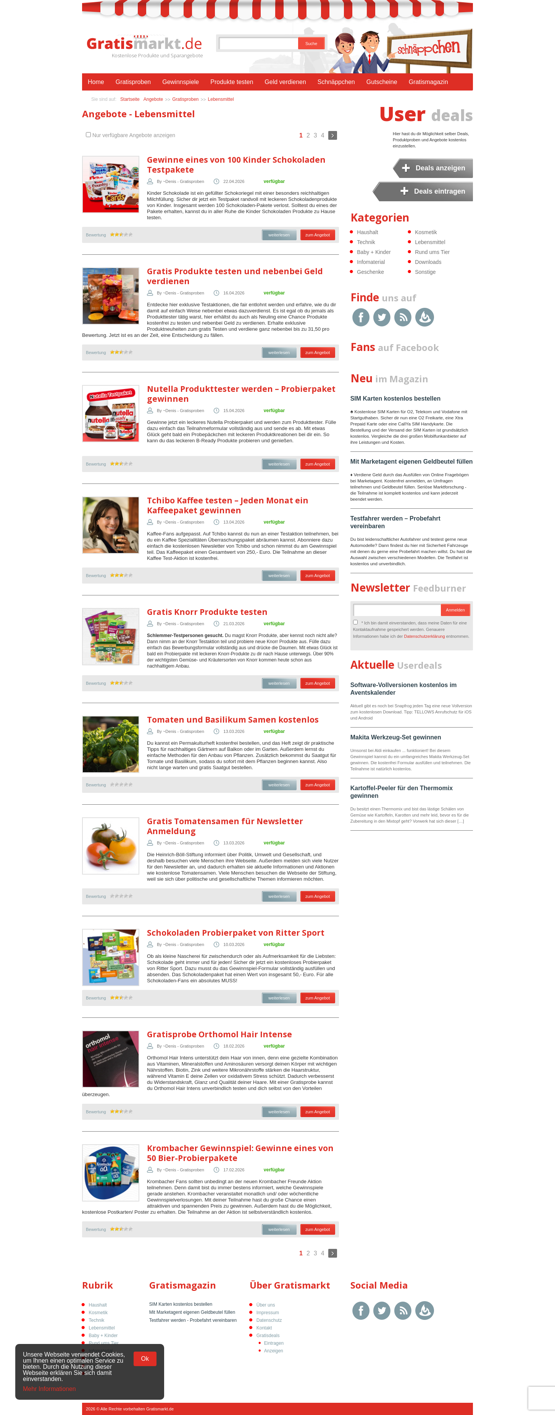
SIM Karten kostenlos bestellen (395, 398)
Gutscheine (381, 82)
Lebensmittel (221, 99)
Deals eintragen (439, 191)
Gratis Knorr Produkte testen (207, 611)
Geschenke (370, 272)
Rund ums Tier (432, 252)
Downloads (428, 262)
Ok (145, 1358)
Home (96, 82)
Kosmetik (426, 232)
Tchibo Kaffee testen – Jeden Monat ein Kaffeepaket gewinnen (227, 505)
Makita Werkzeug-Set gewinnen (395, 737)
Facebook (360, 317)
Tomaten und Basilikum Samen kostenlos (233, 719)
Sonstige (425, 272)
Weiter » (332, 135)
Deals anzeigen (440, 168)
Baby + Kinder (373, 252)
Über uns (266, 1305)
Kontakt (264, 1328)
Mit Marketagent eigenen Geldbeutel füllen (411, 461)
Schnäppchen (336, 82)
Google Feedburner (424, 317)
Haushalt (367, 232)
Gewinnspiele (180, 82)
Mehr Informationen (49, 1389)
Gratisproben (133, 82)
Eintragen (274, 1343)
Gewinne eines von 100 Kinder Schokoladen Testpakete (236, 164)
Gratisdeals (268, 1335)
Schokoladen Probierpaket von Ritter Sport (235, 932)
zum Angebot (317, 235)
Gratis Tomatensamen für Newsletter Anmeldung (225, 826)
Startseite (130, 99)
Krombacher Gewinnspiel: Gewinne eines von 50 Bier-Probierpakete (240, 1153)
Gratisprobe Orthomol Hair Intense (219, 1034)
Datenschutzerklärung (424, 636)
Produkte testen (231, 82)
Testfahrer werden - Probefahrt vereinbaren (193, 1320)
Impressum (268, 1312)
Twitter (381, 317)
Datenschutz (269, 1320)
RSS (402, 317)
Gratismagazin (428, 82)
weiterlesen (279, 235)
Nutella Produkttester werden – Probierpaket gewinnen (241, 393)
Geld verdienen (285, 82)
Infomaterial (371, 262)
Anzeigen (273, 1351)
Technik (366, 242)
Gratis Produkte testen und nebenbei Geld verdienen (235, 276)
